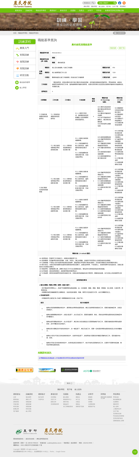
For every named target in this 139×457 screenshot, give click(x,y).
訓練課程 (28, 10)
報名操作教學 (22, 82)
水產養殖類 (91, 404)
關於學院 (94, 6)
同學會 (98, 10)
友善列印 (119, 33)
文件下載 (115, 6)
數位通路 (66, 397)
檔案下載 (122, 48)
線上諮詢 (102, 6)
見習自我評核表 (118, 418)
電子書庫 (16, 411)
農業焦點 (16, 399)
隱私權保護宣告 (18, 438)
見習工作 (53, 399)
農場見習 (63, 10)
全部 (14, 397)
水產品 (78, 401)
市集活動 (16, 404)
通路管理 (116, 404)
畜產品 (78, 404)
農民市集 (66, 401)
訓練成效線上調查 (118, 420)
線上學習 (20, 88)
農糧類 (90, 397)
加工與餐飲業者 (68, 406)
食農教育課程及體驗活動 (114, 10)
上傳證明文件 (117, 408)
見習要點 (53, 397)
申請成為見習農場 (118, 415)
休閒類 (90, 401)
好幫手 (90, 10)
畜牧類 (90, 399)
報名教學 (28, 397)
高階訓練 (22, 68)
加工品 (78, 399)
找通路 (73, 10)
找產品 (81, 10)
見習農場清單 (55, 404)
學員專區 (123, 6)
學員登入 (89, 3)
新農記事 (16, 408)
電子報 (108, 6)
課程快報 (16, 401)
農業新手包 (91, 406)
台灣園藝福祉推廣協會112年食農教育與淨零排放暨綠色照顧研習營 (61, 358)
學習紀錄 (116, 397)
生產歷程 (116, 401)
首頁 (14, 33)
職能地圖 (113, 48)
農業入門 (22, 48)
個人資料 (116, 406)
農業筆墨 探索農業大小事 (106, 397)
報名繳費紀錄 (117, 399)
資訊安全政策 (30, 438)
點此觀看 (74, 442)
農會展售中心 (67, 399)
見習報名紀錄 (117, 413)
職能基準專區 (41, 10)
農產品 (78, 397)
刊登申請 (41, 399)
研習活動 (22, 75)
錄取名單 (53, 401)
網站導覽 (87, 6)
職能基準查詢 (33, 33)
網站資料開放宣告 (42, 438)
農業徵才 (53, 10)
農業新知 (18, 10)
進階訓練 (22, 61)
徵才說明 (41, 397)
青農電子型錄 (80, 406)
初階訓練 (22, 55)
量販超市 (66, 404)
